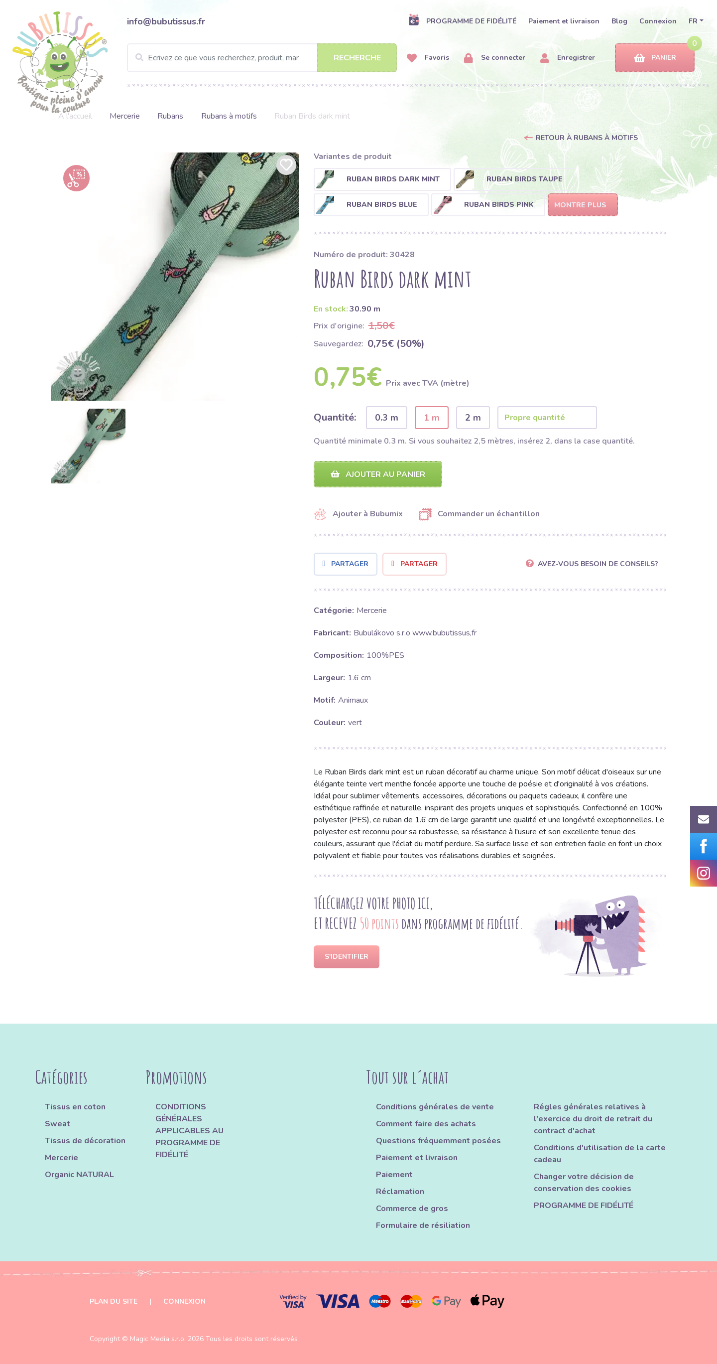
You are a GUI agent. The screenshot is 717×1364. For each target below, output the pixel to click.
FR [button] (693, 21)
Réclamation (400, 1191)
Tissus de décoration (85, 1140)
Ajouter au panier (378, 474)
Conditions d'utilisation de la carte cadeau (600, 1153)
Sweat (57, 1123)
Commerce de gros (412, 1208)
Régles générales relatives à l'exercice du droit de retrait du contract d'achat (593, 1118)
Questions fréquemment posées (438, 1140)
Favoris (428, 58)
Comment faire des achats (426, 1123)
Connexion (658, 21)
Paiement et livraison (563, 21)
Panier (655, 58)
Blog (619, 21)
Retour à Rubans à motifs (587, 138)
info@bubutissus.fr (166, 21)
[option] (175, 276)
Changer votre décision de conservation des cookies (584, 1182)
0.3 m (386, 418)
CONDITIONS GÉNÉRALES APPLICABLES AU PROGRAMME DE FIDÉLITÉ (189, 1130)
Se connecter (494, 58)
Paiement (394, 1174)
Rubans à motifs (229, 116)
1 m (432, 418)
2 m (473, 418)
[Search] (262, 57)
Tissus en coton (75, 1106)
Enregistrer (567, 58)
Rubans (170, 116)
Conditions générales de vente (435, 1106)
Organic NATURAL (79, 1174)
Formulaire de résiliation (423, 1225)
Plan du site (113, 1301)
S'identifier (346, 956)
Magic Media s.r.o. (158, 1339)
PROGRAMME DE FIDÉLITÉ (462, 21)
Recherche (357, 57)
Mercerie (125, 116)
